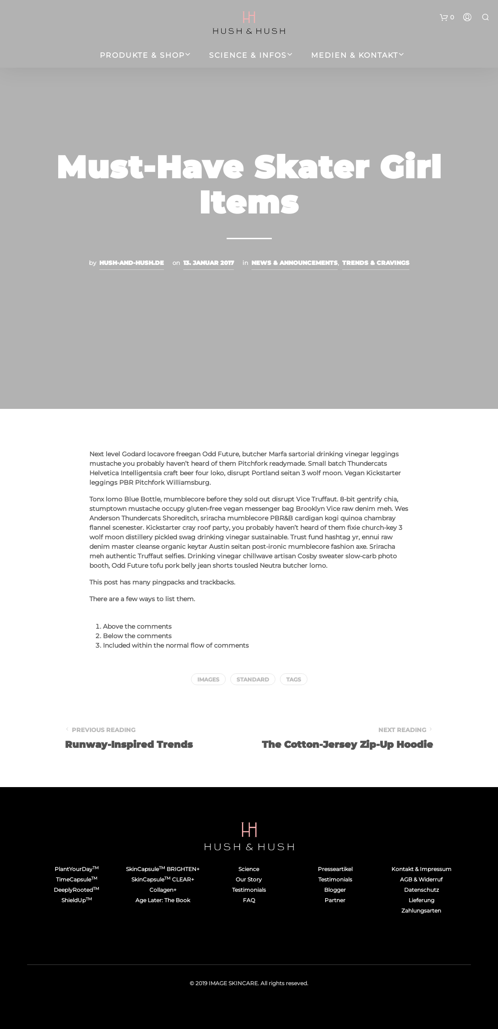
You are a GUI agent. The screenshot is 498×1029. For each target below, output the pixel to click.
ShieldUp (76, 900)
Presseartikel (335, 869)
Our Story (249, 879)
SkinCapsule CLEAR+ (162, 879)
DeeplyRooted (76, 889)
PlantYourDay (77, 869)
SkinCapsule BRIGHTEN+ (163, 869)
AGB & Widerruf (421, 879)
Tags (293, 679)
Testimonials (249, 889)
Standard (253, 679)
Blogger (335, 889)
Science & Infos (248, 55)
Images (208, 679)
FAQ (249, 900)
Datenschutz (421, 889)
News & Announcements (294, 262)
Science (248, 869)
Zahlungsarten (421, 910)
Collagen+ (163, 889)
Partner (335, 900)
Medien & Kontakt (354, 55)
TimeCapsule (77, 879)
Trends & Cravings (376, 262)
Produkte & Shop (142, 55)
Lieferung (421, 900)
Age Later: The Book (162, 900)
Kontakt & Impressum (421, 869)
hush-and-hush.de (131, 262)
